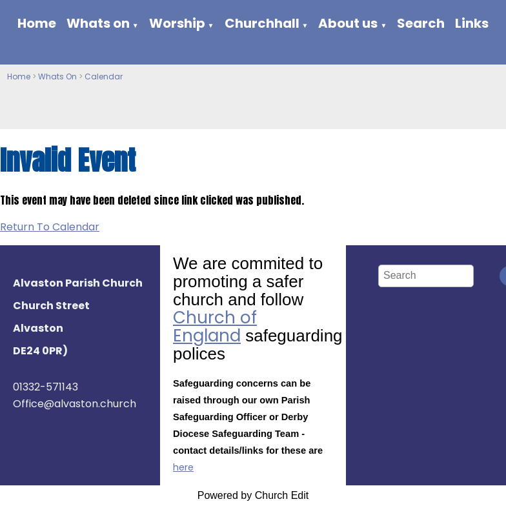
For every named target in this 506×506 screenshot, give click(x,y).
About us (348, 23)
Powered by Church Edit (253, 495)
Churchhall (262, 23)
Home (36, 23)
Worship (177, 23)
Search (421, 23)
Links (472, 23)
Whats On (57, 76)
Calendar (104, 76)
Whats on (98, 23)
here (183, 467)
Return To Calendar (49, 226)
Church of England (215, 326)
